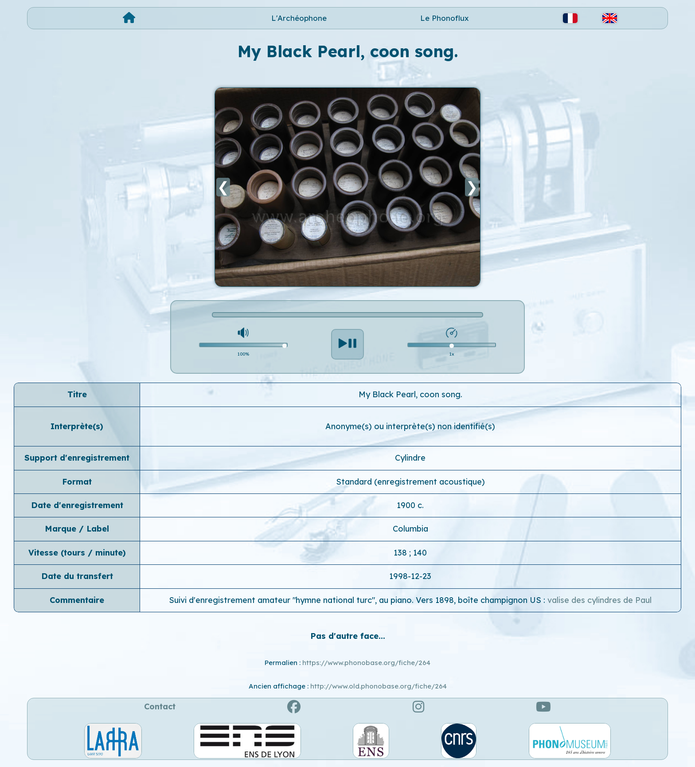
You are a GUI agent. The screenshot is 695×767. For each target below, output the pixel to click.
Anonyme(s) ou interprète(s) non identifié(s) (410, 426)
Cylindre (410, 458)
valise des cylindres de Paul (599, 600)
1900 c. (410, 505)
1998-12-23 (410, 576)
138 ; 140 (410, 553)
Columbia (410, 529)
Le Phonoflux (444, 18)
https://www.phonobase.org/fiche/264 (366, 662)
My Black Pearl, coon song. (410, 394)
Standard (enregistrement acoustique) (410, 482)
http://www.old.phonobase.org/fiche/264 (378, 686)
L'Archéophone (299, 18)
